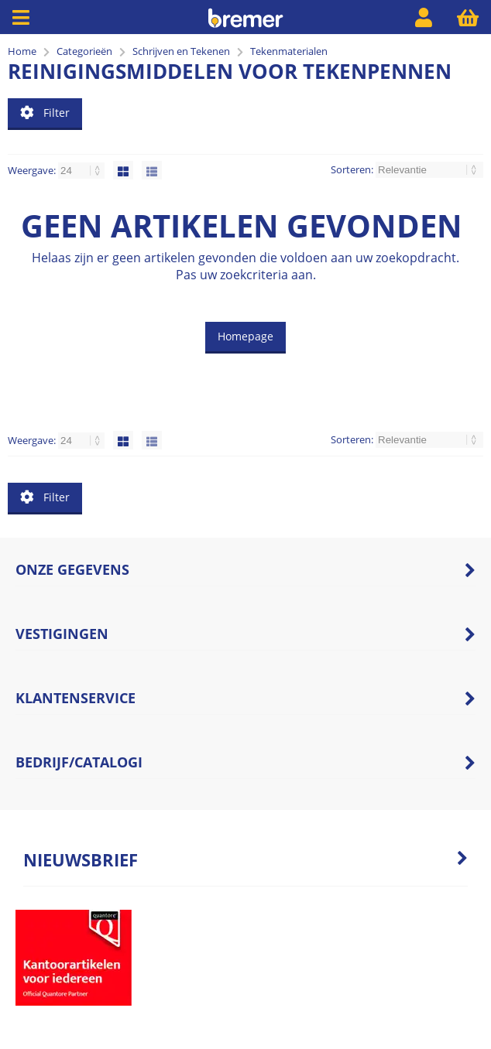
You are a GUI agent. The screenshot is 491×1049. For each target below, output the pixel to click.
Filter (45, 112)
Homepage (245, 336)
